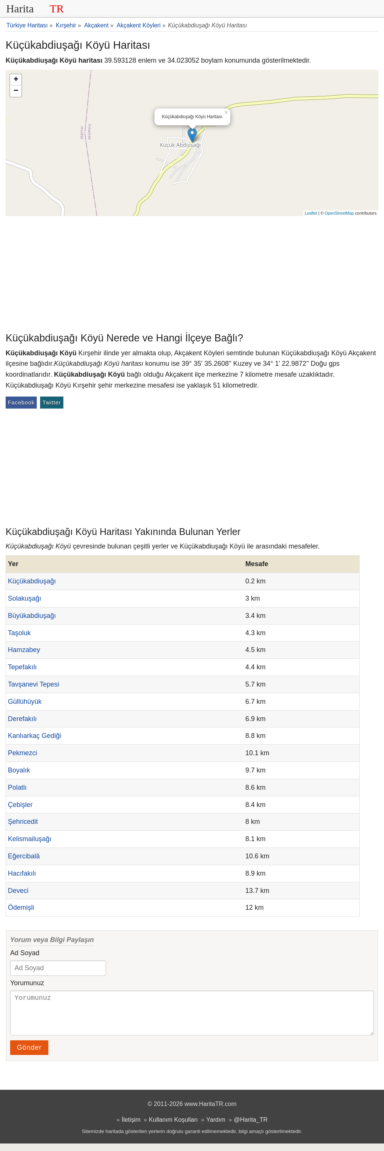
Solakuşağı (24, 598)
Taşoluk (19, 633)
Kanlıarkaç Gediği (34, 735)
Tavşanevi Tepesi (33, 684)
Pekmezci (22, 753)
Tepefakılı (22, 667)
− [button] (16, 91)
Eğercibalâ (24, 856)
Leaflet (311, 213)
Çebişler (20, 804)
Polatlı (17, 787)
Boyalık (19, 770)
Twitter (51, 403)
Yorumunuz (27, 983)
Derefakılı (22, 719)
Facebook (21, 403)
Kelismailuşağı (29, 839)
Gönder (29, 1055)
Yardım (215, 1127)
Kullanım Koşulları (173, 1127)
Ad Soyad (24, 953)
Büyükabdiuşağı (32, 615)
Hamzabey (24, 650)
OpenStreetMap (339, 213)
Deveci (18, 890)
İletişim (131, 1127)
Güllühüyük (25, 701)
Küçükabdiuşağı (32, 581)
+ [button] (16, 80)
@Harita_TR (251, 1127)
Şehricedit (23, 821)
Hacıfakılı (22, 873)
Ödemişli (21, 907)
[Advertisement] (192, 272)
